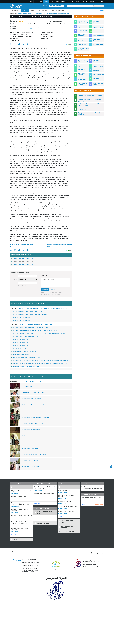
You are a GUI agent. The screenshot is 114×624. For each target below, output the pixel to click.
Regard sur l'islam (43, 10)
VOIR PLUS (13, 534)
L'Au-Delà (96, 70)
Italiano (77, 1)
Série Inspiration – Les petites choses (31, 466)
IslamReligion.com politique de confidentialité (70, 551)
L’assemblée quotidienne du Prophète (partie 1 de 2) (25, 366)
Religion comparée (98, 35)
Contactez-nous (94, 10)
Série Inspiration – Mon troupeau (30, 448)
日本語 (72, 1)
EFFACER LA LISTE (99, 504)
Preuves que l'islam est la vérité (83, 22)
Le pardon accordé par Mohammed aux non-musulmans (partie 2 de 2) (29, 336)
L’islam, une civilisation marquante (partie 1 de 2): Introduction (27, 311)
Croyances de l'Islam (82, 65)
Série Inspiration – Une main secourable (31, 411)
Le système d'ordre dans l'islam (83, 49)
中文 (68, 1)
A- (64, 21)
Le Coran (80, 40)
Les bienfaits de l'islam (22, 13)
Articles (24, 10)
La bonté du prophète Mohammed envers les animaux (25, 357)
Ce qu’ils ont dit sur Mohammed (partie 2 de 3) (23, 261)
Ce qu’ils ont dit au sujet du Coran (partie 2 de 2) (24, 320)
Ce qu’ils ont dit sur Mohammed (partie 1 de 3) (22, 245)
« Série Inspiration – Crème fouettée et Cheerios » (34, 392)
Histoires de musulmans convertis (81, 36)
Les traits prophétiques (27, 386)
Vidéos (32, 10)
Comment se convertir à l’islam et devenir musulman (89, 100)
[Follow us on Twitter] (97, 553)
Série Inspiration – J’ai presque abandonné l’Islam (34, 404)
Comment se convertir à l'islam (98, 26)
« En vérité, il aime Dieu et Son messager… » (23, 351)
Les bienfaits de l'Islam (97, 61)
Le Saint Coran (82, 79)
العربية (36, 1)
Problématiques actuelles (82, 83)
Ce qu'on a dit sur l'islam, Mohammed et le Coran (38, 13)
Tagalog (82, 1)
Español (40, 1)
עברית (102, 1)
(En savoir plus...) (15, 493)
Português (63, 1)
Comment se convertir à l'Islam (98, 65)
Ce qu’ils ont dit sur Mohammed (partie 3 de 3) (59, 245)
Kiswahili (92, 1)
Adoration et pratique (81, 70)
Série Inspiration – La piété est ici (30, 435)
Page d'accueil (15, 10)
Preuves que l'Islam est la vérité (83, 61)
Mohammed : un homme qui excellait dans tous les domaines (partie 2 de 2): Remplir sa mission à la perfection (39, 363)
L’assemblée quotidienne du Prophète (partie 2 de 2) (25, 369)
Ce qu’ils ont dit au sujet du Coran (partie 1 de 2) (24, 317)
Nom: (15, 276)
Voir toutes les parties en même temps (21, 268)
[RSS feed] (102, 553)
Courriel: (15, 283)
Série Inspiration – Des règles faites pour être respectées (35, 417)
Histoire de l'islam (98, 44)
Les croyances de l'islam (83, 26)
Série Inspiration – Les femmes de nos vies (32, 423)
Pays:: (15, 279)
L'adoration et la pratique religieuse (83, 31)
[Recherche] (91, 6)
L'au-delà (95, 31)
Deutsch (51, 1)
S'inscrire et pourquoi (56, 5)
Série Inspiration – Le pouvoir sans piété (31, 398)
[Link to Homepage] (16, 5)
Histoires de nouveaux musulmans (81, 75)
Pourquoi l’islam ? (83, 109)
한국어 (97, 1)
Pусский (57, 1)
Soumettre (45, 289)
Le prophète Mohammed (29, 28)
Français (46, 1)
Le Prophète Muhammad (31, 381)
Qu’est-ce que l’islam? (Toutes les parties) (90, 95)
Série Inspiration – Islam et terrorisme (31, 442)
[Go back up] (111, 466)
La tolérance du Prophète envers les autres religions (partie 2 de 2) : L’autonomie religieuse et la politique (38, 333)
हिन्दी (87, 1)
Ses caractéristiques (42, 28)
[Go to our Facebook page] (92, 553)
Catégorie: (14, 27)
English (31, 1)
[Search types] (98, 6)
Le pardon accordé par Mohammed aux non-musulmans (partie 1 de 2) (29, 327)
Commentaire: (44, 276)
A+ (69, 21)
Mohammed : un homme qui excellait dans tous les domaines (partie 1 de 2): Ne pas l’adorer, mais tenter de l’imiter (40, 360)
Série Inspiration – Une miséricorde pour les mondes (34, 454)
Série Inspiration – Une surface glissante (31, 429)
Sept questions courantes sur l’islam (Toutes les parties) (90, 113)
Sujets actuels (82, 44)
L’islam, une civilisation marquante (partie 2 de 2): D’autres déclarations (29, 314)
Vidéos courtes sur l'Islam (98, 83)
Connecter (45, 5)
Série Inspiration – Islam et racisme (30, 460)
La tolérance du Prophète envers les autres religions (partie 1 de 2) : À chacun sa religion (34, 330)
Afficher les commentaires (57, 10)
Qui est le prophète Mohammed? (20, 354)
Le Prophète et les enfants (18, 348)
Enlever (102, 501)
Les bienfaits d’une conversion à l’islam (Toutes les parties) (89, 104)
